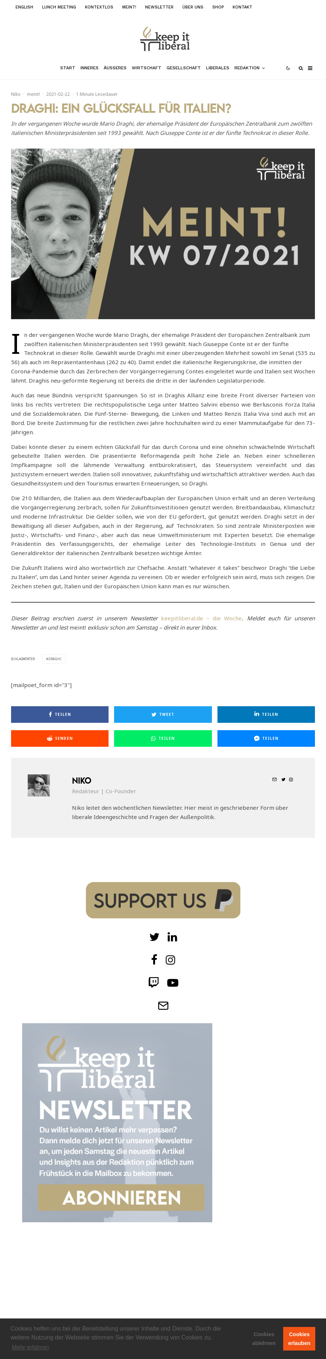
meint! (129, 7)
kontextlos (99, 7)
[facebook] (154, 959)
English (24, 7)
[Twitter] (154, 936)
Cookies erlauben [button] (299, 1338)
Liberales (217, 67)
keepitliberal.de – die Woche (201, 618)
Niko (16, 94)
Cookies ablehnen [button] (263, 1338)
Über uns (192, 7)
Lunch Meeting (59, 7)
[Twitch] (172, 936)
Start (67, 67)
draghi (55, 659)
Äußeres (115, 67)
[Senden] (60, 738)
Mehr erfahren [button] (30, 1347)
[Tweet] (163, 714)
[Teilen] (60, 714)
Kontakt (242, 7)
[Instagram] (170, 959)
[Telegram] (163, 1005)
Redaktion (247, 67)
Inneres (89, 67)
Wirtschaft (146, 67)
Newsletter (159, 7)
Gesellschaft (184, 67)
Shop (218, 7)
